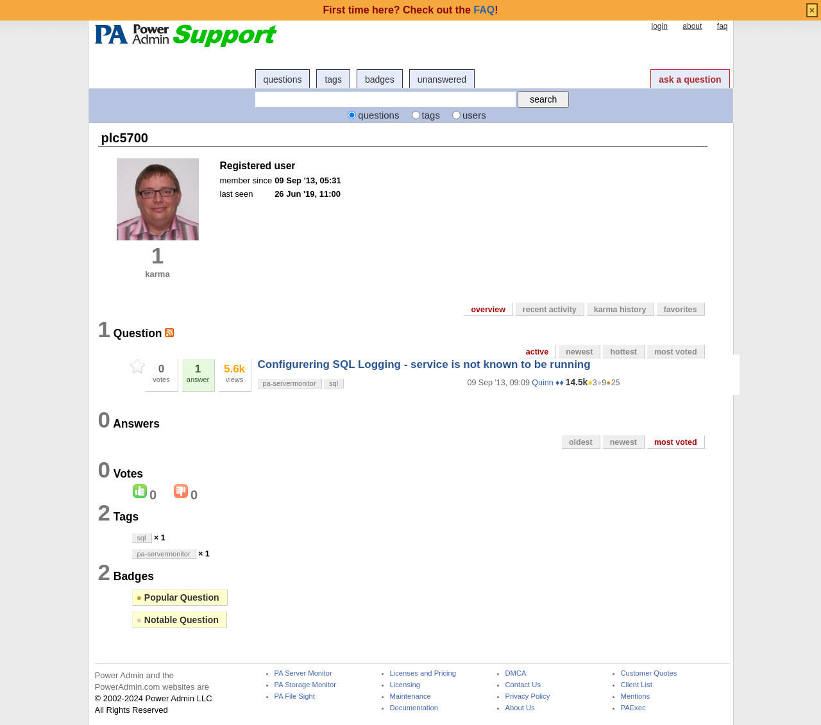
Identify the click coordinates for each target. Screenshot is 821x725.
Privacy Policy (527, 696)
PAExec (633, 708)
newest (579, 351)
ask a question (690, 79)
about (692, 26)
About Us (520, 708)
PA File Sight (295, 696)
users (474, 115)
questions (283, 79)
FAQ (484, 9)
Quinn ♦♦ (547, 382)
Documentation (414, 708)
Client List (636, 684)
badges (379, 79)
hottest (623, 351)
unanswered (442, 79)
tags (333, 79)
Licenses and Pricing (423, 673)
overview (488, 309)
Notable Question (178, 620)
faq (722, 26)
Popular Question (178, 597)
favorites (680, 309)
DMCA (516, 673)
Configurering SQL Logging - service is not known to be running (424, 364)
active (537, 351)
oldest (581, 442)
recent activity (550, 309)
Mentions (635, 696)
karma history (620, 309)
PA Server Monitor (303, 673)
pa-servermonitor (289, 383)
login (659, 26)
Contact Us (523, 684)
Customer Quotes (649, 673)
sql (333, 383)
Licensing (405, 684)
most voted (675, 351)
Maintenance (410, 696)
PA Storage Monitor (305, 684)
